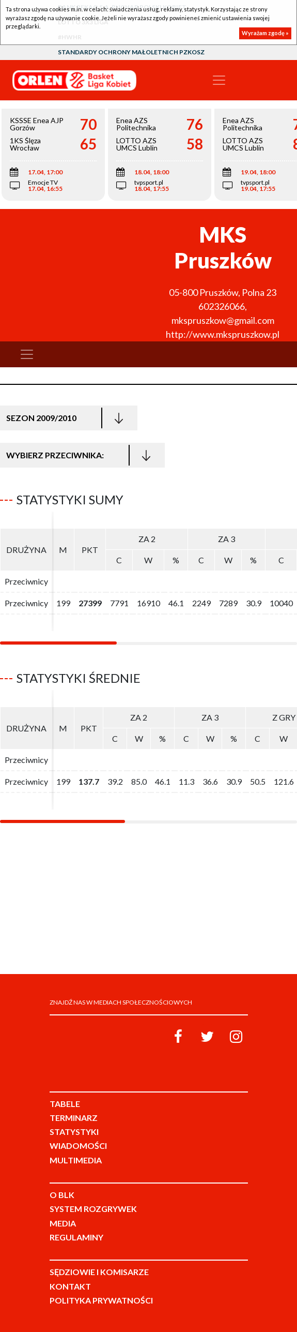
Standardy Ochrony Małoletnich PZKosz (131, 52)
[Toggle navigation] (219, 80)
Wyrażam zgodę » (265, 32)
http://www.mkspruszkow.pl (222, 334)
